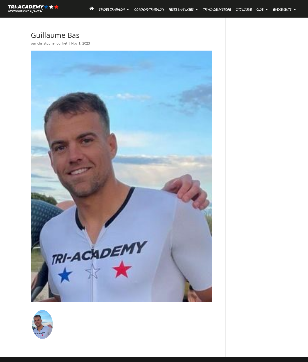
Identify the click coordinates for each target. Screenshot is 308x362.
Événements (282, 9)
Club (260, 9)
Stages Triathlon (111, 9)
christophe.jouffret (52, 43)
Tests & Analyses (180, 9)
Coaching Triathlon (149, 9)
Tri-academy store (217, 9)
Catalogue (243, 9)
